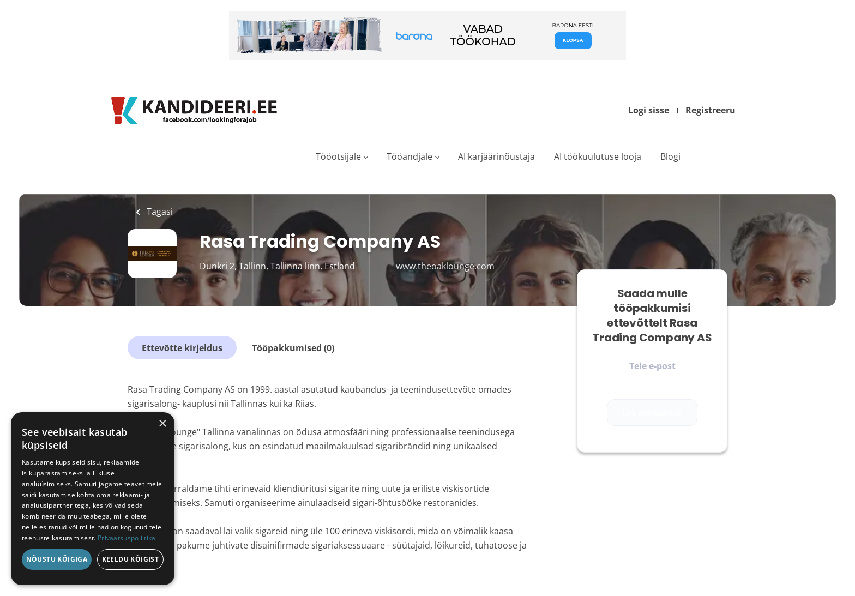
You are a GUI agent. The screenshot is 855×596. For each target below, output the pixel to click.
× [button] (162, 424)
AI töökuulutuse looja (597, 156)
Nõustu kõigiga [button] (57, 559)
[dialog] (92, 498)
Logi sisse (648, 110)
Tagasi (158, 212)
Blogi (670, 156)
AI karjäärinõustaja (496, 156)
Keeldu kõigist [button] (130, 559)
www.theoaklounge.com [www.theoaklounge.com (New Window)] (445, 266)
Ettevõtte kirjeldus (182, 348)
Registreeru (710, 110)
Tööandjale (409, 156)
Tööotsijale (338, 156)
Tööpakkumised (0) (293, 348)
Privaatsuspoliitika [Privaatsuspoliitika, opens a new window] (127, 538)
